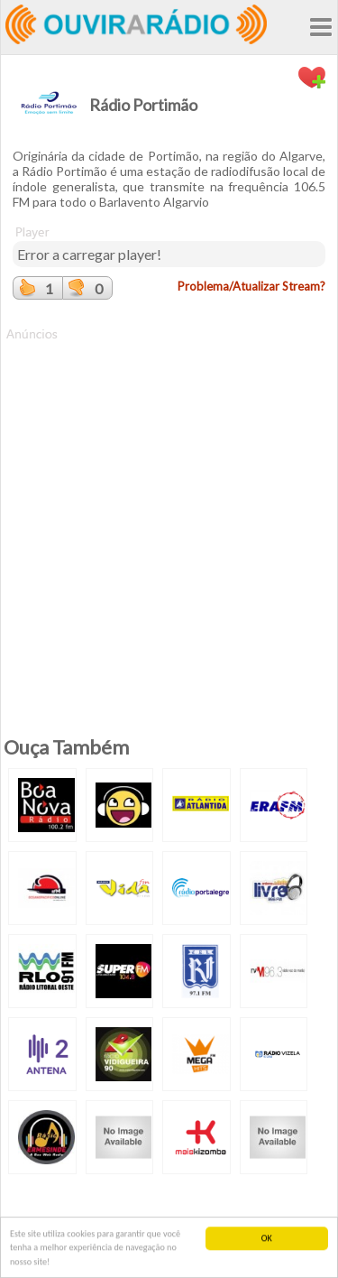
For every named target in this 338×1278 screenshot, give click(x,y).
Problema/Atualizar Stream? (251, 286)
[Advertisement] (169, 512)
